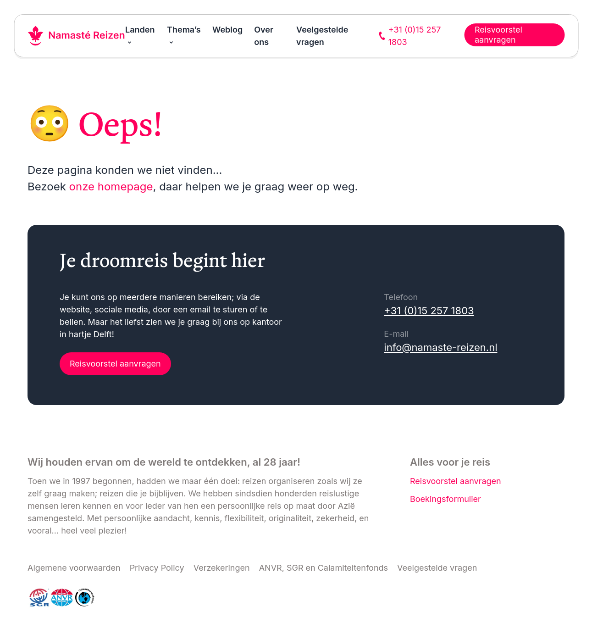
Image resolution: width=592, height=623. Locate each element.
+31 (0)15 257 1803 (429, 311)
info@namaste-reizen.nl (440, 347)
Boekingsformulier (445, 499)
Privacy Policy (157, 568)
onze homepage (111, 186)
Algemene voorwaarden (74, 568)
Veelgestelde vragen (437, 568)
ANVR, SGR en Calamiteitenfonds (323, 568)
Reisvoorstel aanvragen (115, 363)
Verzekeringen (222, 568)
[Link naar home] (76, 36)
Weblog (227, 29)
